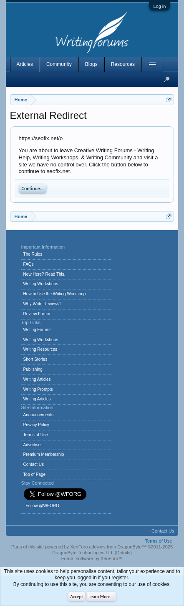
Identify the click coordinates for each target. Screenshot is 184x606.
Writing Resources (40, 349)
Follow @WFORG (42, 505)
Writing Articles (37, 379)
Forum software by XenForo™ (92, 558)
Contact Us (33, 464)
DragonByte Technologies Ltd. (82, 552)
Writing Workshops (40, 284)
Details (123, 552)
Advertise (32, 445)
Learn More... (100, 596)
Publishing (33, 369)
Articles (25, 64)
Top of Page (34, 474)
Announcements (38, 414)
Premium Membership (43, 454)
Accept (76, 596)
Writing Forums (37, 329)
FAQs (28, 264)
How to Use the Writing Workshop (54, 294)
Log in (159, 6)
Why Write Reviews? (42, 304)
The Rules (33, 254)
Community (59, 64)
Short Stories (35, 359)
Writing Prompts (38, 389)
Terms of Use (35, 434)
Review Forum (36, 314)
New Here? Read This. (44, 274)
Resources (123, 64)
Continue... (33, 188)
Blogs (91, 64)
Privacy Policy (36, 424)
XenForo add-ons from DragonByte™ (108, 546)
